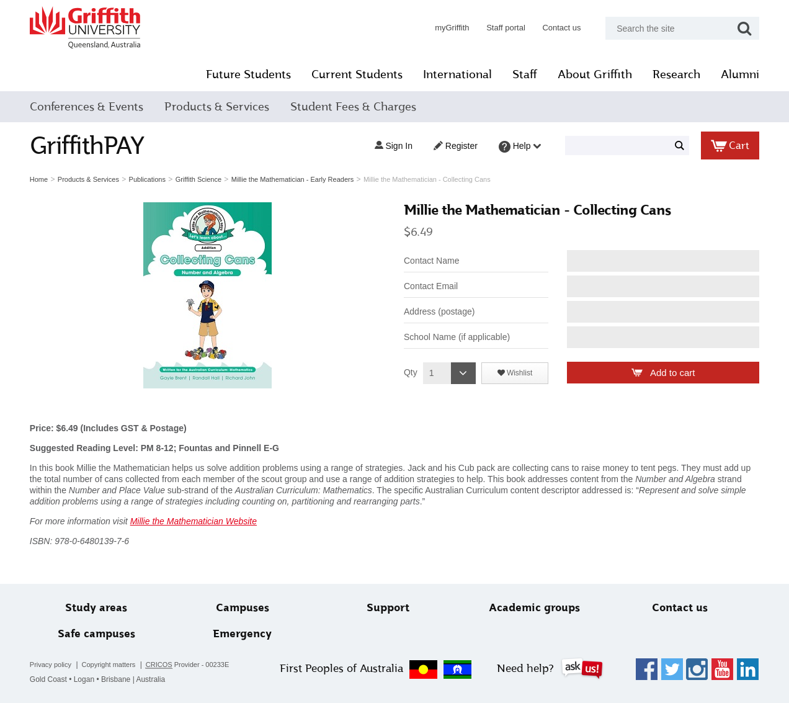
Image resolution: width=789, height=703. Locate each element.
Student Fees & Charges (355, 106)
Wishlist (519, 373)
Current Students (355, 74)
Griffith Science (200, 179)
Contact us (559, 27)
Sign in (391, 146)
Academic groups (533, 607)
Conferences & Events (88, 106)
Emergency (243, 634)
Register (454, 146)
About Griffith (593, 74)
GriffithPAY (89, 145)
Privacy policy (52, 664)
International (455, 74)
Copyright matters (111, 664)
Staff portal (504, 27)
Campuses (243, 607)
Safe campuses (98, 634)
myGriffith (450, 27)
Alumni (738, 74)
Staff (522, 74)
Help (518, 147)
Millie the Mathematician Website (195, 521)
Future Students (246, 74)
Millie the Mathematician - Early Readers (294, 179)
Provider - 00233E (189, 665)
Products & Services (218, 106)
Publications (149, 179)
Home (41, 179)
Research (674, 74)
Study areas (98, 607)
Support (388, 607)
